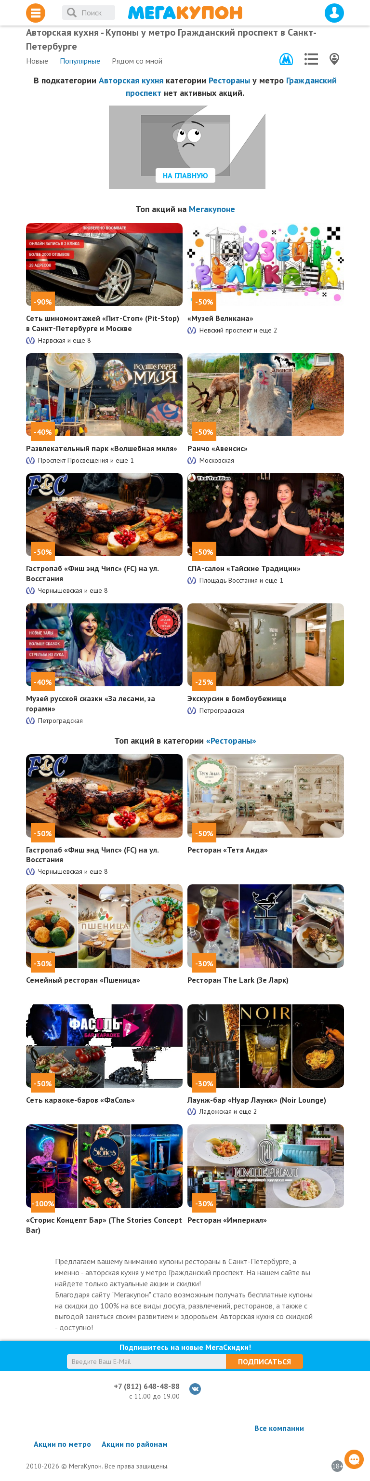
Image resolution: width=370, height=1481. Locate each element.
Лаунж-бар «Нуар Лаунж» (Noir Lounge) (256, 1100)
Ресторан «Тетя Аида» (227, 849)
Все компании (279, 1428)
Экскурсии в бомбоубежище (237, 698)
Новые (37, 61)
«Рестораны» (231, 740)
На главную (185, 175)
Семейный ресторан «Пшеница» (83, 980)
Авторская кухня (131, 80)
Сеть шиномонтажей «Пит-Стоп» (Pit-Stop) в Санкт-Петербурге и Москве (102, 323)
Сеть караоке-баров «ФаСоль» (80, 1100)
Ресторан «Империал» (227, 1220)
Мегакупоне (212, 208)
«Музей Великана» (220, 318)
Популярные (80, 61)
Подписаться (264, 1361)
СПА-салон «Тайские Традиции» (244, 568)
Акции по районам (135, 1444)
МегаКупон (185, 12)
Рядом (137, 61)
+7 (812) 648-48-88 (147, 1386)
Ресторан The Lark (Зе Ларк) (238, 980)
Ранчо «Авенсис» (217, 448)
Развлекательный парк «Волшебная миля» (101, 448)
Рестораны (229, 80)
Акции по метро (62, 1444)
